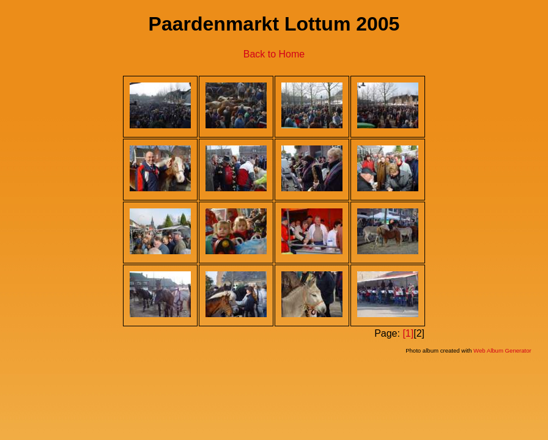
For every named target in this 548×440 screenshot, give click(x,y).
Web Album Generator (502, 350)
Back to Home (274, 54)
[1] (407, 333)
